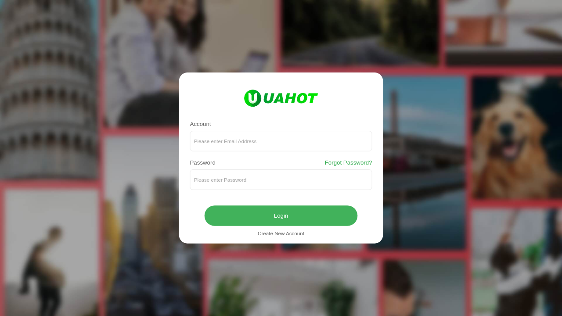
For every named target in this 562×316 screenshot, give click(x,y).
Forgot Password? (348, 163)
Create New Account (281, 234)
